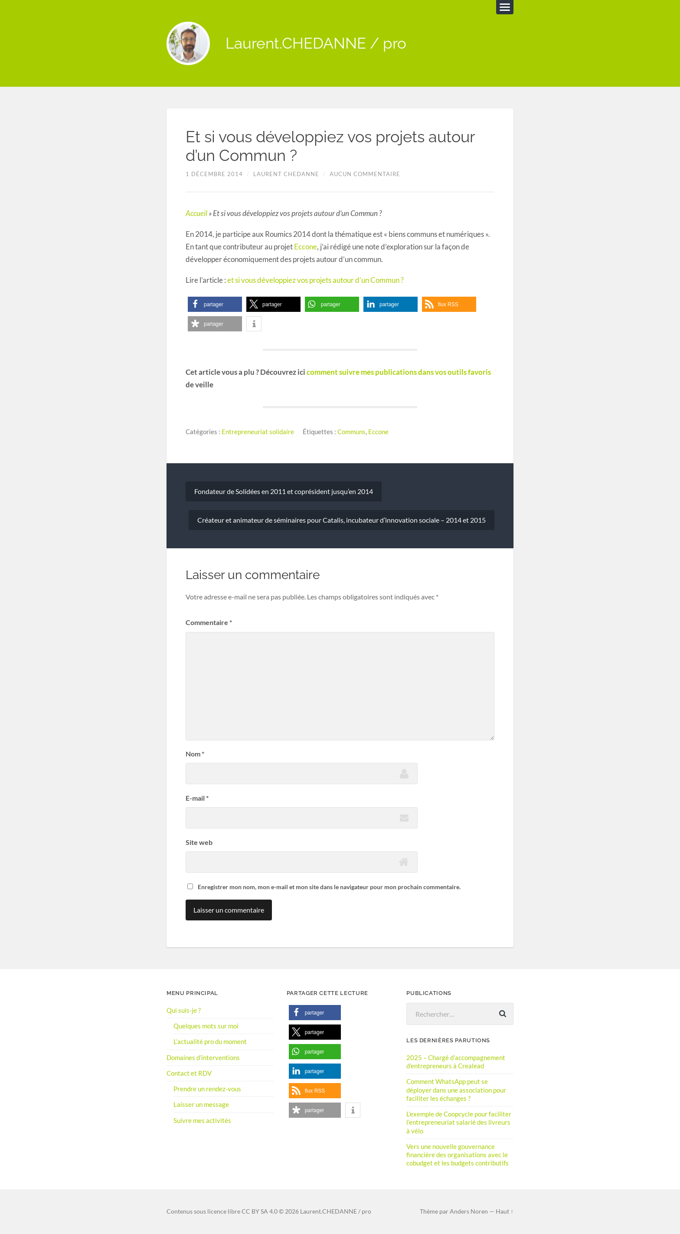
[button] (215, 304)
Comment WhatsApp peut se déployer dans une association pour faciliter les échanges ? (456, 1089)
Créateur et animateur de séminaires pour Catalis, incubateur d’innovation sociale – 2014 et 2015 (341, 520)
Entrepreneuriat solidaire (258, 431)
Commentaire (209, 623)
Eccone (305, 246)
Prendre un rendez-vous (207, 1089)
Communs (351, 431)
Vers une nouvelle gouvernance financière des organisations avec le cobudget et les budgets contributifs (457, 1154)
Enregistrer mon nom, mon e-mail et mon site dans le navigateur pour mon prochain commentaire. (329, 886)
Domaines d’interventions (203, 1057)
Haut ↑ (504, 1211)
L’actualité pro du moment (210, 1041)
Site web (199, 842)
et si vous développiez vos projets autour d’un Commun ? (315, 280)
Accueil (196, 213)
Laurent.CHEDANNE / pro (316, 43)
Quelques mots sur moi (206, 1026)
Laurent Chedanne (286, 174)
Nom (195, 754)
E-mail (197, 798)
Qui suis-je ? (184, 1010)
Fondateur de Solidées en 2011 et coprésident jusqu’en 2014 (283, 491)
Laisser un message (201, 1104)
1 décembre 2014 (214, 174)
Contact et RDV (189, 1073)
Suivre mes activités (202, 1120)
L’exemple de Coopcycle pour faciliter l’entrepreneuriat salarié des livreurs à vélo (458, 1122)
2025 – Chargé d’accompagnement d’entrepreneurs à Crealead (455, 1062)
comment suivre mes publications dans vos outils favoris (399, 371)
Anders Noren (469, 1211)
